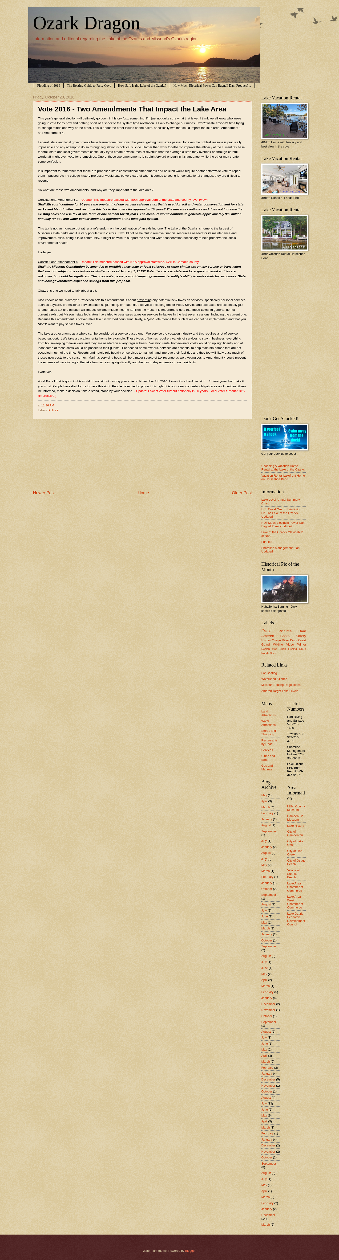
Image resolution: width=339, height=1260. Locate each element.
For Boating (269, 673)
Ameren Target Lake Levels (279, 691)
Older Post (242, 493)
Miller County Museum (296, 808)
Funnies (266, 542)
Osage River (280, 640)
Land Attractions (268, 713)
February (267, 813)
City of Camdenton (295, 833)
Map (274, 648)
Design (265, 648)
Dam (302, 631)
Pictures (285, 631)
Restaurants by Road (269, 742)
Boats (284, 636)
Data (266, 630)
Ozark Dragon (86, 22)
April (264, 801)
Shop (282, 648)
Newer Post (44, 493)
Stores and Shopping (268, 732)
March (265, 807)
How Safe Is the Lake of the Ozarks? (142, 85)
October (266, 889)
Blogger (190, 1250)
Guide (273, 653)
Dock (293, 640)
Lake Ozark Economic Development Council (296, 919)
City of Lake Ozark (295, 843)
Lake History (295, 825)
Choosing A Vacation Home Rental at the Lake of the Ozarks (283, 467)
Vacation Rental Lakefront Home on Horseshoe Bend (283, 477)
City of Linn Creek (294, 852)
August (266, 825)
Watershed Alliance (274, 679)
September (268, 831)
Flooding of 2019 (48, 85)
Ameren (267, 636)
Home (143, 493)
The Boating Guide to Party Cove (89, 85)
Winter (301, 644)
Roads (265, 653)
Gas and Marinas (267, 767)
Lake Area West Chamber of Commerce (295, 902)
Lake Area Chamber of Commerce (295, 887)
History (266, 640)
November (268, 1010)
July (264, 841)
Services (267, 750)
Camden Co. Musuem (295, 817)
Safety (301, 636)
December (268, 1004)
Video (290, 644)
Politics (53, 410)
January (266, 819)
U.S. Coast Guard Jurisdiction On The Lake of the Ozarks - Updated (281, 512)
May (264, 795)
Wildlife (278, 644)
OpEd (302, 648)
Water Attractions (268, 722)
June (264, 916)
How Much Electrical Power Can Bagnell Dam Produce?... (212, 85)
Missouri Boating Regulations (281, 685)
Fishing (292, 648)
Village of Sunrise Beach (293, 873)
